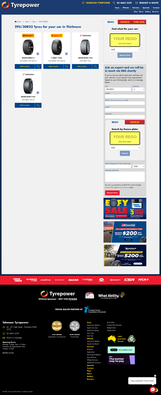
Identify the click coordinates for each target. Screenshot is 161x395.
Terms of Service (123, 187)
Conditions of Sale (27, 391)
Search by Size (92, 328)
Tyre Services (91, 357)
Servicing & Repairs (94, 355)
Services (135, 8)
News (141, 12)
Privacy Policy (109, 187)
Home (18, 22)
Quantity (136, 86)
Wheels (126, 8)
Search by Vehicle (93, 325)
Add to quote (24, 66)
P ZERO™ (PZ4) (56, 58)
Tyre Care (90, 333)
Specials (146, 8)
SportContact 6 (28, 58)
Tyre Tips (90, 336)
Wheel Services (92, 360)
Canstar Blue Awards (114, 325)
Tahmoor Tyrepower (96, 3)
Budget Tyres (111, 328)
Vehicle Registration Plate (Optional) (117, 163)
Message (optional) (111, 170)
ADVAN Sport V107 (28, 97)
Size (106, 86)
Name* (107, 93)
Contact (156, 8)
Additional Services (94, 363)
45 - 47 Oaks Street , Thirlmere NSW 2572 (21, 328)
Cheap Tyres (111, 330)
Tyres (117, 8)
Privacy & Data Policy (14, 391)
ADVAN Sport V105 (85, 58)
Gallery (148, 12)
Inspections (91, 352)
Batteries (90, 349)
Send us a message (14, 338)
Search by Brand (93, 330)
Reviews (155, 12)
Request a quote (146, 3)
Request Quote (112, 193)
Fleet (135, 12)
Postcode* (108, 114)
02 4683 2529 (124, 3)
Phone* (116, 100)
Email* (107, 107)
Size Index (110, 322)
